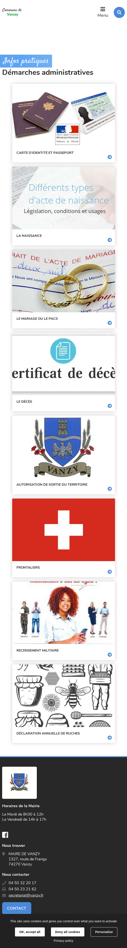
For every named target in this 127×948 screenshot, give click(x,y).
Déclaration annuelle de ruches (48, 733)
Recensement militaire (37, 650)
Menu (102, 15)
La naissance (29, 236)
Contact (16, 908)
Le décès (24, 402)
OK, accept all (29, 932)
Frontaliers (28, 567)
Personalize (104, 932)
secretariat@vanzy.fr (26, 895)
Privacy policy (63, 940)
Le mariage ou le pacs (37, 319)
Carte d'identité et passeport (45, 153)
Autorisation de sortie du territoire (51, 484)
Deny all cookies (67, 932)
